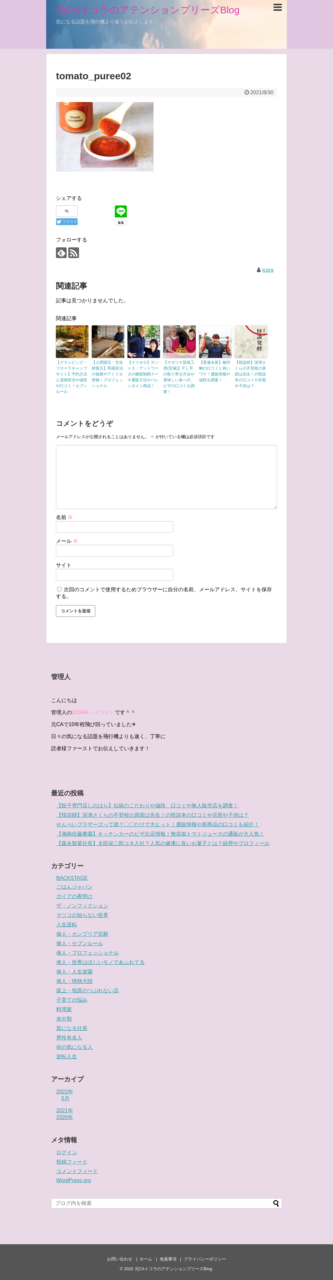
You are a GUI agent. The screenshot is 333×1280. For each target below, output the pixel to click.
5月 (65, 1098)
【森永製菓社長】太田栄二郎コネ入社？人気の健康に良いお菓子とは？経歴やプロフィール (163, 843)
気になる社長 (71, 1028)
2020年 (64, 1117)
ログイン (66, 1152)
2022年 (64, 1091)
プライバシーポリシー (205, 1259)
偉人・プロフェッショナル (87, 953)
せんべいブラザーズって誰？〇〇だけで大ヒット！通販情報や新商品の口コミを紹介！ (157, 824)
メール (67, 541)
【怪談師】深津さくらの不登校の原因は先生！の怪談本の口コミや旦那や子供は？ (250, 374)
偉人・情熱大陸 (74, 981)
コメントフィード (77, 1171)
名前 (64, 517)
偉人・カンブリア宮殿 (82, 934)
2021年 (64, 1110)
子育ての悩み (71, 1000)
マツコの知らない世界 (82, 915)
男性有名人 (69, 1037)
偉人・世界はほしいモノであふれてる (100, 962)
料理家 (64, 1009)
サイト (64, 565)
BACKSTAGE (72, 878)
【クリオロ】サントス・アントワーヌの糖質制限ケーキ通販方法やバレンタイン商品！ (143, 374)
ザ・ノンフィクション (82, 905)
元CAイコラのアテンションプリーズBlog (148, 10)
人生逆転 (66, 924)
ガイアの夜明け (74, 896)
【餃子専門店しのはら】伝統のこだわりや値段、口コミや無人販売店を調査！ (147, 805)
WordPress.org (73, 1180)
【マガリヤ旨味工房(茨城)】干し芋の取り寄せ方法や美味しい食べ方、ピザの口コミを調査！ (178, 377)
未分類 (64, 1019)
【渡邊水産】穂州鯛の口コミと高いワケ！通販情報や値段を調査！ (214, 371)
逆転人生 (66, 1056)
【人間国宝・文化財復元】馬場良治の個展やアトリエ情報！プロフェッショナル (107, 374)
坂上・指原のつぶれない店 (87, 990)
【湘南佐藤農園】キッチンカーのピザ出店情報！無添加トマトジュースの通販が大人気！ (160, 834)
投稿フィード (71, 1162)
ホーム (146, 1259)
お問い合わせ (119, 1259)
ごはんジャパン (74, 887)
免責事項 (168, 1259)
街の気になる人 (74, 1047)
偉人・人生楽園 (74, 971)
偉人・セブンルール (79, 943)
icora (267, 270)
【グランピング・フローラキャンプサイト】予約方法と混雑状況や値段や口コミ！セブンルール (71, 377)
